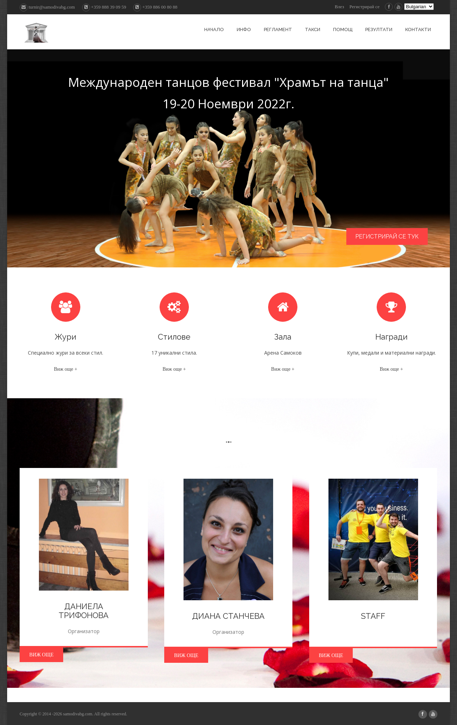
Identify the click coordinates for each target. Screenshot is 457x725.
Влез (339, 6)
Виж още (41, 654)
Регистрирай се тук (387, 236)
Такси (312, 29)
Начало (214, 29)
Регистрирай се (365, 6)
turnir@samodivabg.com (47, 7)
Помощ (342, 29)
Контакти (418, 29)
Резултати (378, 29)
